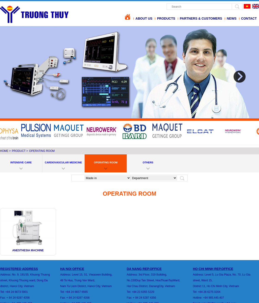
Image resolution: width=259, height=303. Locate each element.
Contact (249, 18)
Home (4, 151)
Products (166, 18)
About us (144, 18)
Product (18, 151)
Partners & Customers (201, 18)
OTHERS (148, 162)
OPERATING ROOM (42, 151)
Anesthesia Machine (28, 250)
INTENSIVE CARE (21, 162)
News (232, 18)
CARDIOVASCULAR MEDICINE (63, 162)
